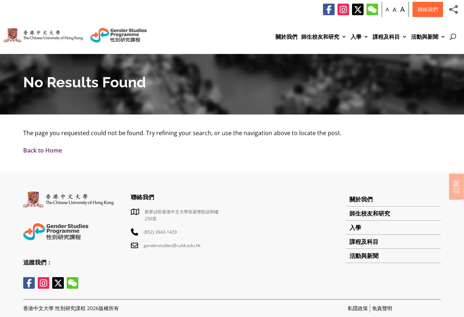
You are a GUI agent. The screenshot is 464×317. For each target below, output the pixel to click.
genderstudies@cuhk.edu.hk (172, 245)
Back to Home (42, 150)
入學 (356, 37)
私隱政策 (358, 308)
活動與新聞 (424, 37)
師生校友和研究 (320, 37)
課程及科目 (386, 37)
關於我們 (286, 37)
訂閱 (456, 186)
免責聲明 (382, 308)
